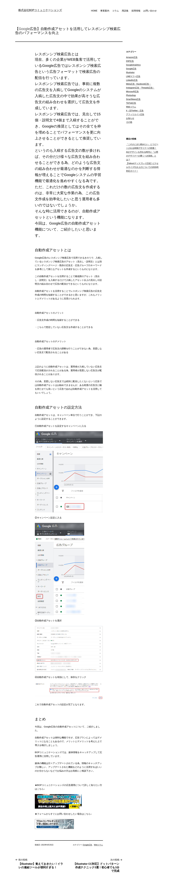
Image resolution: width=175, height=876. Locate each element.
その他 (129, 122)
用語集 (125, 10)
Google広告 (87, 845)
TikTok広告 (131, 103)
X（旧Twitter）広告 (135, 110)
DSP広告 (130, 61)
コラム (115, 10)
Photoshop (131, 95)
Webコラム (98, 845)
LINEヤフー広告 (133, 76)
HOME (94, 10)
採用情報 (135, 10)
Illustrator (130, 72)
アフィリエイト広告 (135, 114)
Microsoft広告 (132, 91)
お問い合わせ (150, 10)
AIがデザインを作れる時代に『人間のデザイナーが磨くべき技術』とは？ (142, 156)
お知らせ (130, 118)
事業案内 (104, 10)
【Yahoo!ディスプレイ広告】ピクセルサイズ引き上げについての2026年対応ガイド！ (142, 167)
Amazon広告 (132, 57)
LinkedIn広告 (132, 80)
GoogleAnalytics (133, 65)
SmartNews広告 (133, 99)
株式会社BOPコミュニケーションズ (40, 10)
